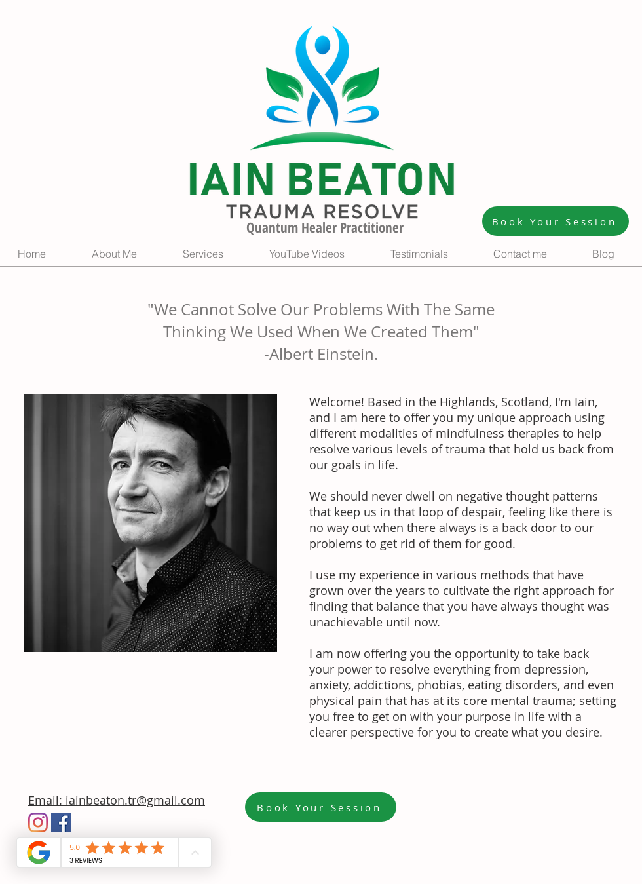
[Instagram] (38, 822)
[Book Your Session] (555, 221)
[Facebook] (61, 822)
